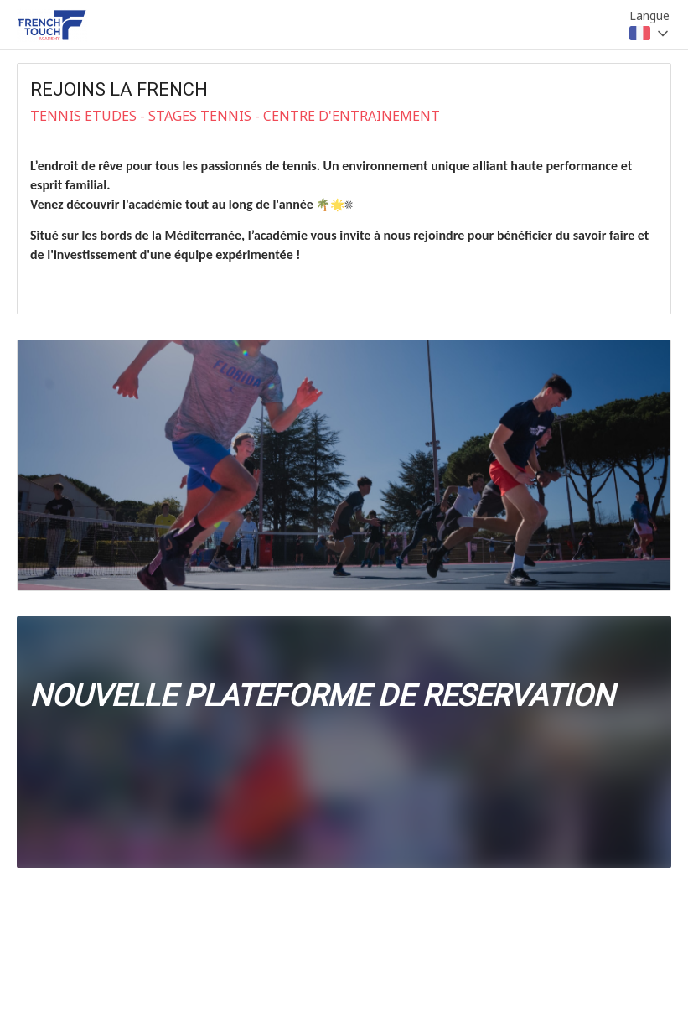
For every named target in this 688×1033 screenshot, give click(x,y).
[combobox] (650, 33)
